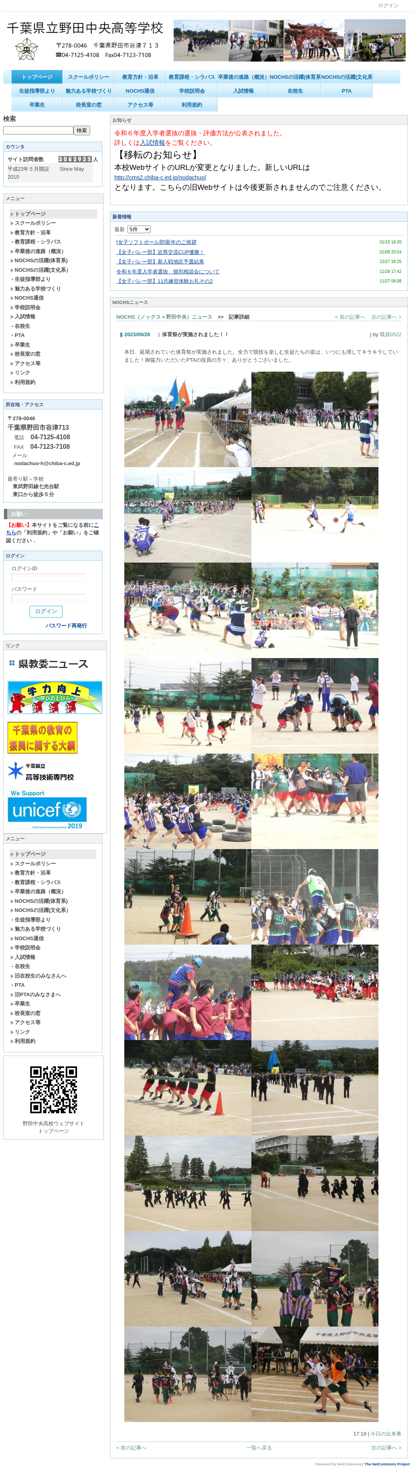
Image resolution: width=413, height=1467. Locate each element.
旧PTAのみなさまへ (35, 994)
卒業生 (37, 105)
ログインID (24, 568)
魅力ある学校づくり (89, 91)
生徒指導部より (37, 91)
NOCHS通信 (140, 91)
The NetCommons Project (387, 1464)
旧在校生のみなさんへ (38, 976)
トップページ (36, 77)
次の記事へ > (386, 317)
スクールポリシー (88, 77)
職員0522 (390, 334)
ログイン (388, 5)
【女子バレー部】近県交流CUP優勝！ (160, 252)
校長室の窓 (89, 105)
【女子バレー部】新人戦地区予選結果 (160, 262)
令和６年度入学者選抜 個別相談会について (168, 272)
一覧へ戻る (259, 1448)
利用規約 (191, 105)
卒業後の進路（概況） (243, 77)
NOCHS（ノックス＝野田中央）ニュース (164, 317)
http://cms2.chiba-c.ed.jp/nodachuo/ (160, 177)
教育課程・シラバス (192, 77)
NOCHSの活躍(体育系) (295, 77)
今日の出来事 (386, 1434)
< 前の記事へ (350, 317)
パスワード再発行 (66, 626)
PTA (346, 91)
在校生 (295, 91)
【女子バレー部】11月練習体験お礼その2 (164, 281)
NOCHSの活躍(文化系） (346, 77)
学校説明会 (192, 91)
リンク (20, 373)
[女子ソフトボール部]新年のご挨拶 (156, 242)
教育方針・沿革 (140, 77)
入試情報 (243, 91)
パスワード (24, 589)
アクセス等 (140, 105)
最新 (132, 229)
